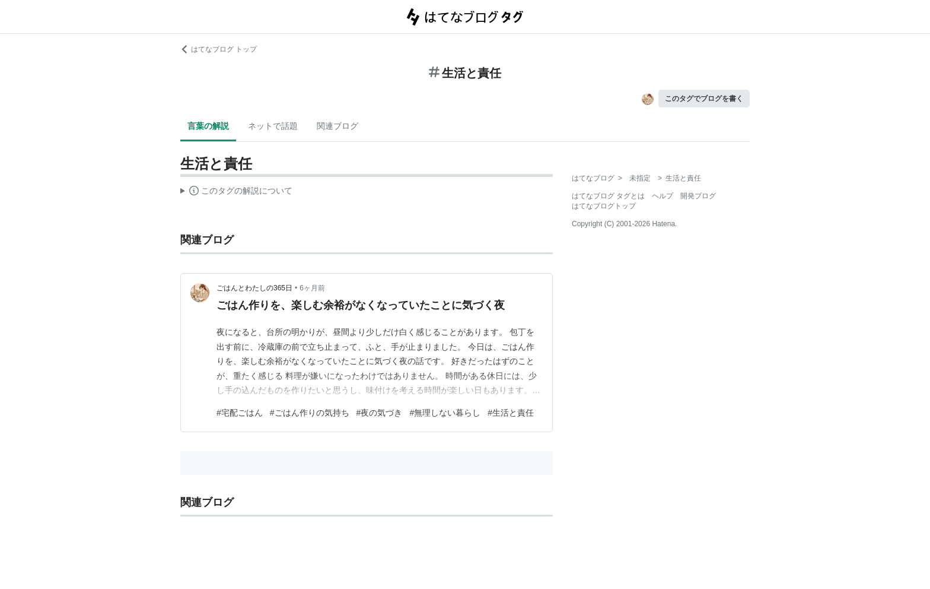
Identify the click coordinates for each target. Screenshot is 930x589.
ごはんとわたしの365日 (254, 288)
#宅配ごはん (239, 412)
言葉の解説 (208, 126)
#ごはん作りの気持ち (309, 412)
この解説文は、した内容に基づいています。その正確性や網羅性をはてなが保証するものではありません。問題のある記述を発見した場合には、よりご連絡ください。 (236, 192)
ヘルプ (662, 196)
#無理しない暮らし (444, 412)
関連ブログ (337, 126)
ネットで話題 (273, 126)
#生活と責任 (511, 412)
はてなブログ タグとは (608, 196)
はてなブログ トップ (218, 49)
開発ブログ (698, 196)
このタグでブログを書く (704, 98)
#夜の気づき (379, 412)
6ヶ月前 (312, 288)
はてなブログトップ (604, 206)
